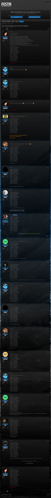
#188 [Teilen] (48, 190)
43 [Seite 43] (11, 491)
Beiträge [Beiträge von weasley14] (3, 404)
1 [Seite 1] (3, 491)
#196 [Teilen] (48, 373)
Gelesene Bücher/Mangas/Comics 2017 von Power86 (17, 210)
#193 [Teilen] (48, 305)
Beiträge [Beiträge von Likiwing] (3, 477)
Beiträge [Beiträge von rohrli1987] (3, 361)
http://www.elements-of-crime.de (22, 233)
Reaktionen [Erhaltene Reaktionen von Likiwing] (3, 476)
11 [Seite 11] (8, 491)
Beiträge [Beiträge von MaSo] (3, 151)
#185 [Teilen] (48, 114)
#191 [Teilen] (48, 262)
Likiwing (11, 68)
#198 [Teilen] (48, 418)
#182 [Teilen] (48, 67)
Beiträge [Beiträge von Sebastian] (3, 450)
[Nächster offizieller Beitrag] (48, 236)
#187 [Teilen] (48, 167)
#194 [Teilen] (48, 328)
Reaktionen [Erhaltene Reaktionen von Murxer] (3, 223)
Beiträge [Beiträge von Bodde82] (3, 76)
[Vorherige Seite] (2, 29)
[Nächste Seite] (13, 29)
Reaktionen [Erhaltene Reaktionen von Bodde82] (3, 75)
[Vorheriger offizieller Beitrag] (46, 236)
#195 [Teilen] (48, 352)
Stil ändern (47, 494)
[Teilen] (48, 29)
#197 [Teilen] (48, 395)
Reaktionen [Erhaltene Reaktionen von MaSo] (3, 150)
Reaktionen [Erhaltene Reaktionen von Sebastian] (3, 449)
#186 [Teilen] (48, 142)
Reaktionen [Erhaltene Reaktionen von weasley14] (3, 403)
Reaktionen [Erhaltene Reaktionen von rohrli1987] (3, 360)
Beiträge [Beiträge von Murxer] (3, 224)
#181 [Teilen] (48, 31)
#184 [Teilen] (48, 101)
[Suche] (49, 1)
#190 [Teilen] (48, 239)
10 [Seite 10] (7, 491)
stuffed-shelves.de (30, 463)
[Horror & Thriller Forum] (6, 4)
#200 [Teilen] (48, 468)
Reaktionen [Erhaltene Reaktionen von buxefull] (3, 122)
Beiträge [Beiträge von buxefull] (3, 123)
